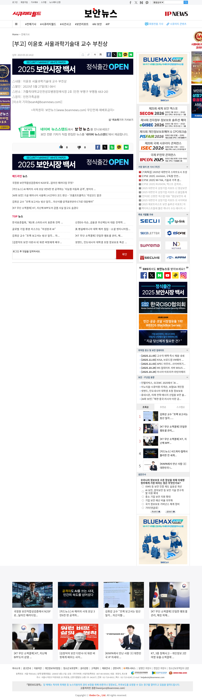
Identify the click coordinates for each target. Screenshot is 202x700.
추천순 (163, 407)
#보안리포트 (82, 24)
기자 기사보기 (121, 119)
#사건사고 (65, 24)
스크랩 (43, 2)
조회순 (145, 407)
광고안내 (27, 668)
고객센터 (95, 668)
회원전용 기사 (156, 24)
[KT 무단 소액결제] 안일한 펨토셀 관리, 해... (99, 235)
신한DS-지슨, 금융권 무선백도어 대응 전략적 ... (100, 222)
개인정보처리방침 (52, 668)
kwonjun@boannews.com (110, 688)
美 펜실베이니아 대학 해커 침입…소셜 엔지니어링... (102, 229)
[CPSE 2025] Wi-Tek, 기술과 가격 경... (161, 180)
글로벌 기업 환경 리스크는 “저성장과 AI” (34, 229)
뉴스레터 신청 (55, 2)
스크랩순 (181, 407)
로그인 (15, 2)
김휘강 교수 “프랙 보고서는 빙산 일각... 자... (36, 235)
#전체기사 (30, 24)
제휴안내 (106, 668)
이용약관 (38, 668)
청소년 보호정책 (70, 668)
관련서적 (117, 668)
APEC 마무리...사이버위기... (163, 364)
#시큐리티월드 (48, 24)
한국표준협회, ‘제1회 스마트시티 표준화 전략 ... (37, 222)
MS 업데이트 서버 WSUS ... (163, 368)
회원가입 (24, 2)
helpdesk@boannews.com (152, 677)
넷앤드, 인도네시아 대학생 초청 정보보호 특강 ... (101, 242)
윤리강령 (84, 668)
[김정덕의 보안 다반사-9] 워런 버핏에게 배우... (37, 242)
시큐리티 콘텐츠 (178, 24)
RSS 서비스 (131, 668)
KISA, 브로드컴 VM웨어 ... (162, 360)
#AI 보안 (97, 24)
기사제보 (34, 2)
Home (15, 34)
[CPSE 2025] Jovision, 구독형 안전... (161, 176)
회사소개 (16, 668)
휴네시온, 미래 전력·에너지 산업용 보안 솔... (163, 395)
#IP (108, 24)
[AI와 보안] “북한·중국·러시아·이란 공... (161, 399)
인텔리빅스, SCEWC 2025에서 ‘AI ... (159, 383)
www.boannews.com (71, 110)
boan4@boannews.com (44, 102)
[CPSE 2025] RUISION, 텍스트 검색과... (162, 184)
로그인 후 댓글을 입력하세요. (64, 254)
